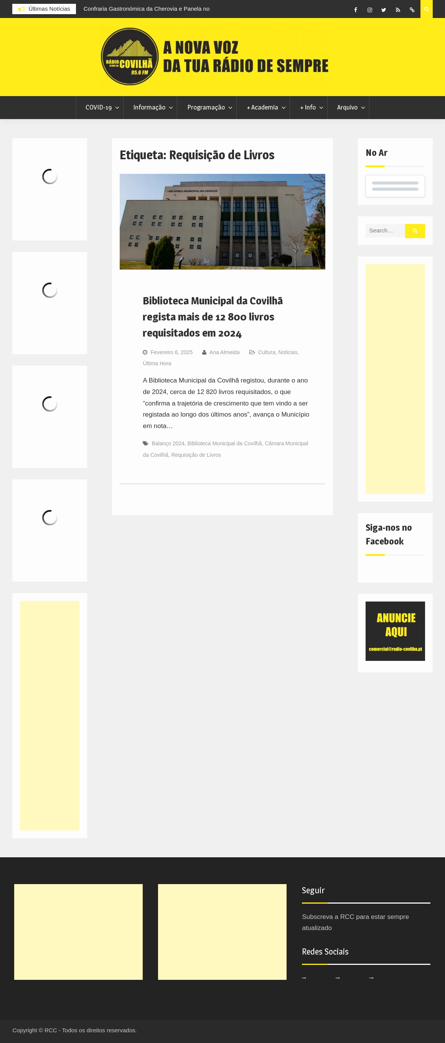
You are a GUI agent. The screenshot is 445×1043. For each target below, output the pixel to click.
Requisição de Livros (196, 455)
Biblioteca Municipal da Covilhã (225, 443)
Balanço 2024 (168, 443)
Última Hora (157, 363)
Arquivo (347, 107)
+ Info (308, 107)
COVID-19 (99, 107)
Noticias (288, 352)
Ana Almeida (224, 352)
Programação (206, 107)
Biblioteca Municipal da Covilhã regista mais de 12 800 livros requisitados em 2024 (213, 316)
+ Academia (262, 107)
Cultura (266, 352)
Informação (149, 107)
